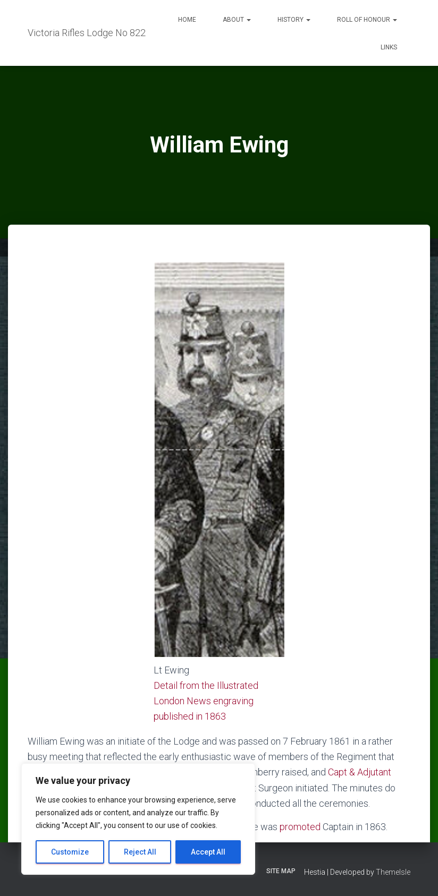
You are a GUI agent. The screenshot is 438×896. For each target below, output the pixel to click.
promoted (300, 826)
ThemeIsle (393, 872)
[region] (138, 819)
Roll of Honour (367, 19)
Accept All (208, 852)
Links (389, 47)
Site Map (281, 871)
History (293, 19)
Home (187, 19)
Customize (70, 852)
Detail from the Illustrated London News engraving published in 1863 (206, 701)
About (237, 19)
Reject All (140, 852)
